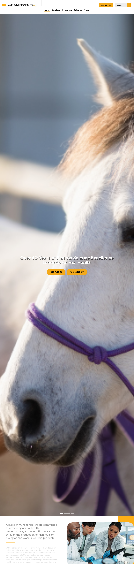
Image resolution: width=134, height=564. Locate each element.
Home (47, 10)
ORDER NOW (77, 272)
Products (67, 10)
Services (56, 10)
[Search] (121, 5)
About (87, 10)
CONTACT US (106, 5)
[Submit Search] (129, 5)
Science (78, 10)
